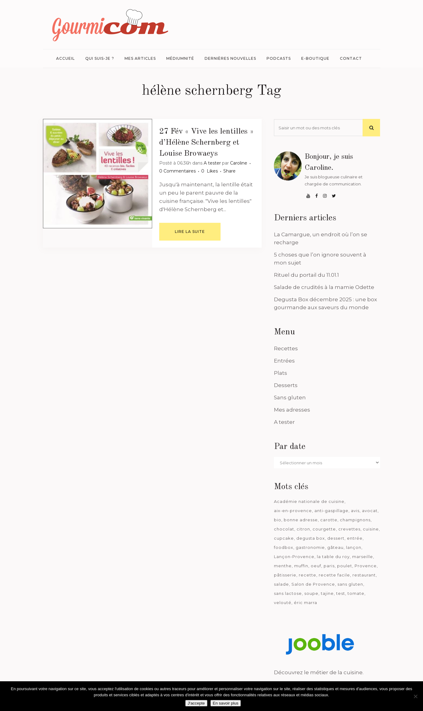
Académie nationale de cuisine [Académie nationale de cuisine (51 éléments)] (309, 501)
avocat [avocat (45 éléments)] (370, 510)
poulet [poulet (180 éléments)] (344, 565)
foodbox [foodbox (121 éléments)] (283, 547)
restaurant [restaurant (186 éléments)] (364, 574)
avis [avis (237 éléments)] (355, 510)
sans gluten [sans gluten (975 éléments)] (350, 584)
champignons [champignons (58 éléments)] (355, 519)
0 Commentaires (177, 171)
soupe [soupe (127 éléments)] (311, 593)
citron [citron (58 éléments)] (303, 529)
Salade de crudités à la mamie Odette (324, 287)
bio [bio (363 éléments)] (277, 519)
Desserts (286, 385)
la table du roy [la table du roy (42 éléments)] (333, 556)
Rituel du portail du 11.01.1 (306, 275)
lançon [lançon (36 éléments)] (353, 547)
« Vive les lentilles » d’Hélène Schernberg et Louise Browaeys (206, 142)
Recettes (286, 348)
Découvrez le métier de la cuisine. (318, 672)
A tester (212, 163)
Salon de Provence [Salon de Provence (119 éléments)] (313, 584)
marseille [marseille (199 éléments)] (362, 556)
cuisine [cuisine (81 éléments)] (371, 529)
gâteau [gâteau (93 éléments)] (335, 547)
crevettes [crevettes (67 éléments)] (349, 529)
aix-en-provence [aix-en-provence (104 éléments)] (293, 510)
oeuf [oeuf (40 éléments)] (316, 565)
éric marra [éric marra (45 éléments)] (305, 602)
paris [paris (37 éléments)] (329, 565)
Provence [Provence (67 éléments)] (366, 565)
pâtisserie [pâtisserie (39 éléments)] (285, 574)
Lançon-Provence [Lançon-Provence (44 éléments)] (294, 556)
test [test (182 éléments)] (340, 593)
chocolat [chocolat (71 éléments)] (284, 529)
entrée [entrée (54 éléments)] (355, 538)
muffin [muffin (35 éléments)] (301, 565)
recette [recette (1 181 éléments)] (307, 574)
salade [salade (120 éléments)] (281, 584)
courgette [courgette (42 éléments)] (324, 529)
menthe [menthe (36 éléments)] (283, 565)
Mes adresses (292, 410)
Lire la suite (190, 231)
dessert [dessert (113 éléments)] (335, 538)
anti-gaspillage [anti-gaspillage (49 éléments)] (331, 510)
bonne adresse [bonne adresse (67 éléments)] (301, 519)
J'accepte (196, 703)
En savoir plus (226, 703)
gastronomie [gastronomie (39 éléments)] (310, 547)
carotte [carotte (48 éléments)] (328, 519)
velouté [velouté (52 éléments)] (282, 602)
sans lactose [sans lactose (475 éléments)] (288, 593)
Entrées (284, 361)
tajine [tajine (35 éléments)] (327, 593)
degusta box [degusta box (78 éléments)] (310, 538)
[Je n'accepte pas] (415, 696)
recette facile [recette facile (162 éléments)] (334, 574)
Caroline (238, 163)
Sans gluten (290, 397)
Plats (280, 373)
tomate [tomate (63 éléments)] (356, 593)
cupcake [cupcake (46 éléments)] (284, 538)
